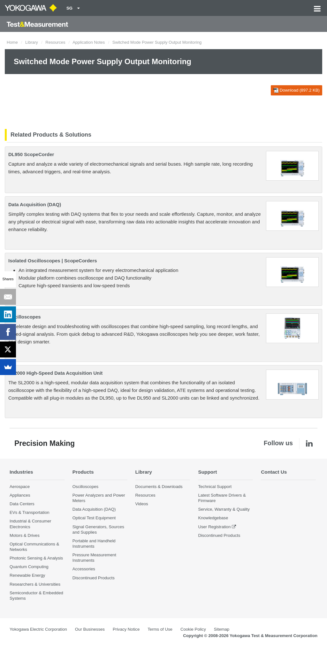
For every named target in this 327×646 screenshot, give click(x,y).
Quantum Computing (29, 566)
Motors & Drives (25, 535)
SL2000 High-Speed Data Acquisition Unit (55, 373)
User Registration (214, 526)
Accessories (83, 569)
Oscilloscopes (24, 316)
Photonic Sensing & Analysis (36, 558)
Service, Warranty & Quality (223, 509)
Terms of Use (160, 629)
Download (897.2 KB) (296, 90)
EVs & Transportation (29, 512)
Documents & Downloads (159, 486)
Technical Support (215, 486)
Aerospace (20, 486)
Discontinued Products (93, 577)
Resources (55, 42)
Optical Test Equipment (94, 517)
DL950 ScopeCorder (31, 154)
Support (207, 472)
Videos (141, 503)
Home (12, 42)
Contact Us (274, 472)
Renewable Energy (27, 575)
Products (83, 472)
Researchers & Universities (35, 584)
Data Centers (22, 503)
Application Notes (88, 42)
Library (31, 42)
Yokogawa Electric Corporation (38, 629)
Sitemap (221, 629)
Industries (21, 472)
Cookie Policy (193, 629)
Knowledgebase (213, 517)
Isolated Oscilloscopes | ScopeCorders (52, 260)
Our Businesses (90, 629)
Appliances (20, 495)
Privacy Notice (126, 629)
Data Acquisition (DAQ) (34, 204)
